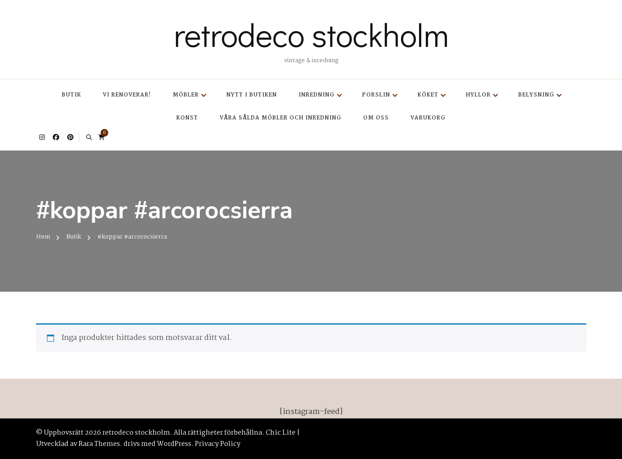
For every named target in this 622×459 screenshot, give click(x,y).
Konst (187, 118)
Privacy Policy (217, 444)
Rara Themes (99, 444)
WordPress (174, 444)
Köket (428, 95)
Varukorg (428, 118)
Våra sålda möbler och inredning (280, 118)
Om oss (376, 118)
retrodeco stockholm (311, 34)
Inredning (317, 95)
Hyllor (478, 95)
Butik (71, 95)
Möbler (186, 95)
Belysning (536, 95)
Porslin (376, 95)
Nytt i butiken (251, 95)
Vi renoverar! (127, 95)
